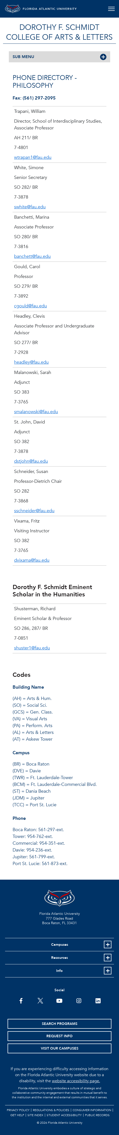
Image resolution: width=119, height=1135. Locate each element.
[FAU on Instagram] (79, 1000)
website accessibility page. (76, 1081)
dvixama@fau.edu (31, 560)
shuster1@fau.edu (32, 648)
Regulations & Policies (51, 1110)
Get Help (17, 1115)
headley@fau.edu (31, 362)
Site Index (35, 1115)
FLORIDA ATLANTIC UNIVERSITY (50, 9)
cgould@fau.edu (30, 306)
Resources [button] (59, 957)
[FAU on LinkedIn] (98, 1000)
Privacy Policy (18, 1110)
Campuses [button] (59, 944)
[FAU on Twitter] (40, 1000)
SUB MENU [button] (23, 57)
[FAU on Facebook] (21, 1000)
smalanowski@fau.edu (36, 412)
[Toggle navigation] (111, 9)
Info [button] (59, 970)
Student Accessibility (64, 1115)
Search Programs (59, 1023)
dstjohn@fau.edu (31, 461)
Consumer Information (92, 1110)
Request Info (59, 1036)
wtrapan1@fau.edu (32, 157)
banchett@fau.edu (32, 256)
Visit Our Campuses (59, 1048)
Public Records (97, 1115)
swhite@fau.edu (30, 207)
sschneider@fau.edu (34, 511)
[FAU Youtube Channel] (59, 1000)
